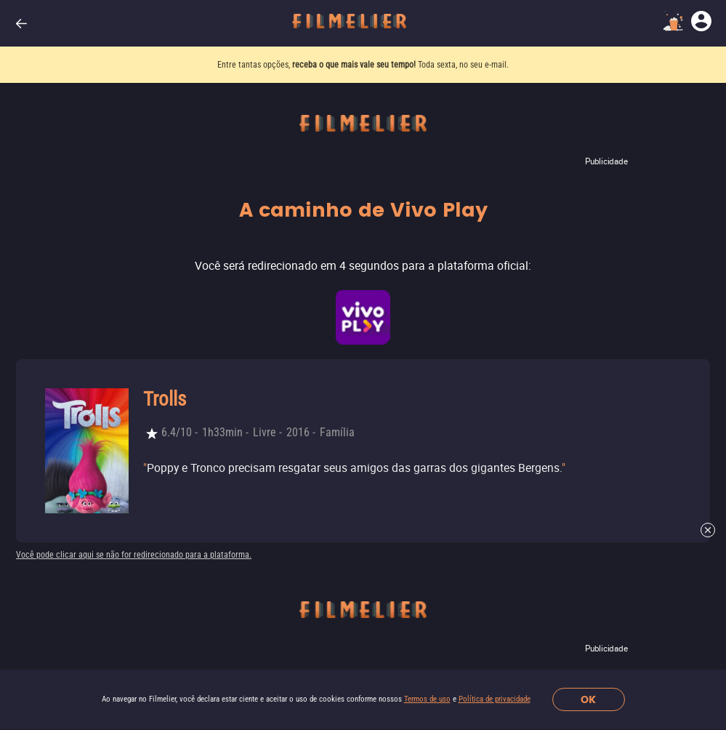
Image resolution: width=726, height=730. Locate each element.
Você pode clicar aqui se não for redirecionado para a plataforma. (133, 555)
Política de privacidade (495, 699)
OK (588, 699)
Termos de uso (427, 699)
